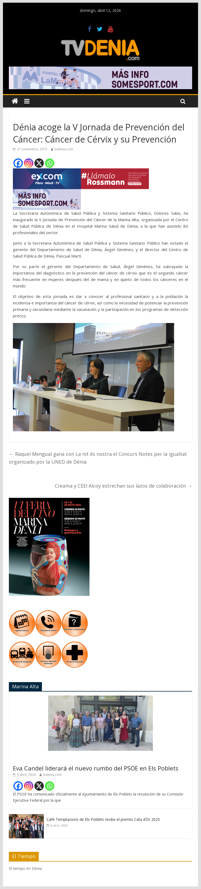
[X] (39, 163)
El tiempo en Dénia (25, 868)
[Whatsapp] (49, 163)
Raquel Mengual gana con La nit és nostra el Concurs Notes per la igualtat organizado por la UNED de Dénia (98, 458)
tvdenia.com (64, 149)
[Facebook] (18, 163)
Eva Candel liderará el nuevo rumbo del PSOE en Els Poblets (95, 768)
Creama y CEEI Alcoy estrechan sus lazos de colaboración (123, 485)
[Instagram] (28, 163)
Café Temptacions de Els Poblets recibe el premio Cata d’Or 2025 (103, 819)
